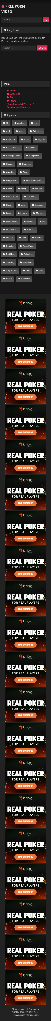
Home (13, 90)
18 (7, 123)
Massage (40, 213)
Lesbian (23, 213)
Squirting (10, 262)
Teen (28, 270)
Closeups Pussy (13, 156)
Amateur (21, 123)
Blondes (31, 148)
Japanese (39, 205)
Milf (43, 221)
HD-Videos (31, 197)
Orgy (24, 238)
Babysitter (37, 131)
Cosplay (9, 164)
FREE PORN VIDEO (13, 9)
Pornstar (10, 246)
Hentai (9, 205)
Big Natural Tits (13, 148)
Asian (21, 131)
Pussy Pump (27, 246)
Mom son (31, 229)
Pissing (38, 238)
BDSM (26, 139)
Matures (29, 221)
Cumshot (10, 172)
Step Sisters (11, 270)
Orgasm (9, 238)
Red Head (10, 254)
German (38, 188)
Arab (8, 131)
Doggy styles (11, 180)
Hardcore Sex (12, 197)
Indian (23, 205)
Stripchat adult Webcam (18, 107)
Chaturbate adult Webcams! (20, 104)
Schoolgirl (28, 254)
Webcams (25, 279)
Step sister (27, 262)
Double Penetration (34, 180)
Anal (36, 123)
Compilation (34, 156)
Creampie (26, 164)
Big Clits (41, 139)
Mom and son (12, 229)
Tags (12, 97)
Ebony (9, 188)
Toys (41, 270)
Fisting (23, 188)
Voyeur (9, 279)
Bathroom (10, 139)
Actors (13, 101)
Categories (15, 94)
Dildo (25, 172)
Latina (9, 213)
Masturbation (12, 221)
